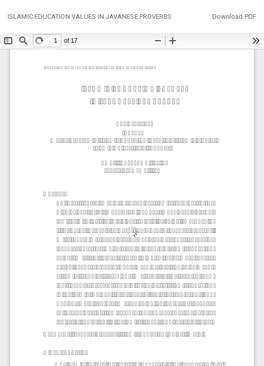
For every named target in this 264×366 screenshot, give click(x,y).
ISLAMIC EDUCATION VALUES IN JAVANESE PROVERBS (90, 16)
